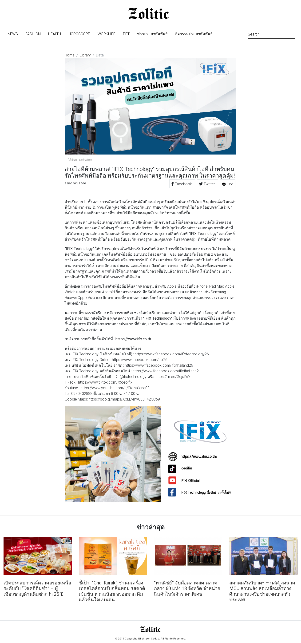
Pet (126, 34)
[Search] (271, 34)
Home (70, 55)
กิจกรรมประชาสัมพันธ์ (194, 34)
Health (54, 34)
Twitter (207, 184)
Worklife (106, 34)
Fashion (33, 34)
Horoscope (79, 34)
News (15, 33)
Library (85, 55)
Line (227, 184)
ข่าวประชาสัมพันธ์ (152, 34)
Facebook (182, 184)
